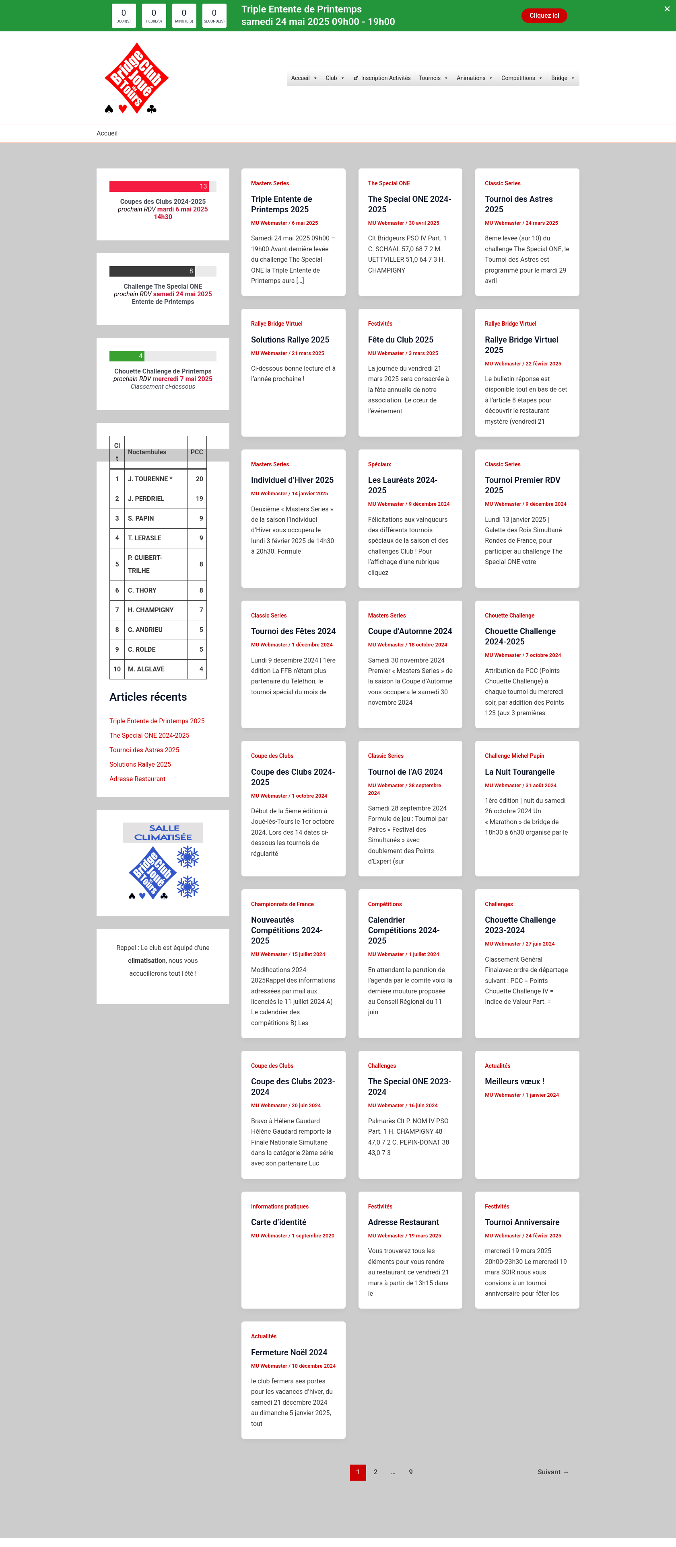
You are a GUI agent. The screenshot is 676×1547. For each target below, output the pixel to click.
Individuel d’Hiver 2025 (292, 480)
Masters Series (270, 183)
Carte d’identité (278, 1222)
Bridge (563, 78)
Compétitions (522, 78)
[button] (544, 15)
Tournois (434, 78)
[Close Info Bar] (667, 9)
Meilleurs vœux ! (514, 1081)
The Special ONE (389, 183)
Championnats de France (282, 904)
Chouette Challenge (509, 615)
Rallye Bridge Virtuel (277, 323)
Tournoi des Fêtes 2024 (293, 631)
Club (335, 78)
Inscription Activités (386, 78)
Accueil (304, 78)
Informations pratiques (280, 1206)
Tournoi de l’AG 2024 (405, 772)
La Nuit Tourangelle (520, 772)
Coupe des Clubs (272, 756)
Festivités (380, 323)
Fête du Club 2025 (401, 340)
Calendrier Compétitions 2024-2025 (404, 930)
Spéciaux (379, 464)
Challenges (499, 904)
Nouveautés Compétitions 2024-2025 (287, 930)
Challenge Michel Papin (514, 756)
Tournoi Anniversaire (522, 1222)
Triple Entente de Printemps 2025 (156, 721)
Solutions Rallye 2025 (140, 764)
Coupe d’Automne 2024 (410, 631)
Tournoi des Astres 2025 (144, 750)
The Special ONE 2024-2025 (149, 735)
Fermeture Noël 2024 (289, 1352)
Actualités (497, 1066)
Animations (475, 78)
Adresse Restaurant (137, 779)
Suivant (553, 1472)
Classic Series (503, 183)
